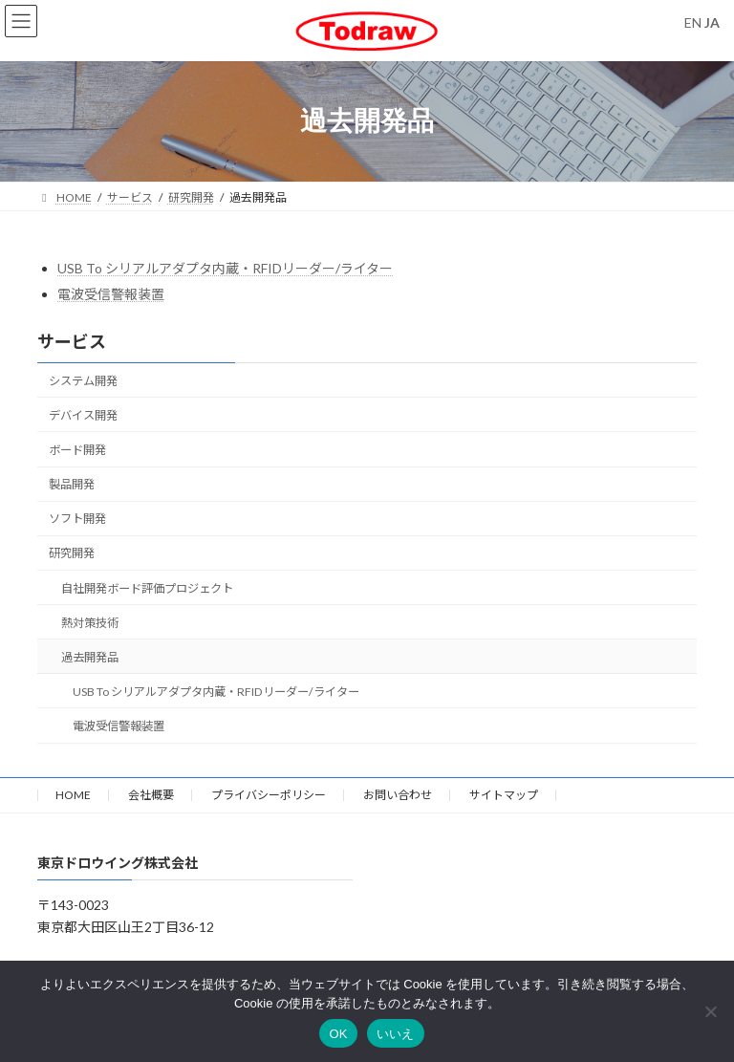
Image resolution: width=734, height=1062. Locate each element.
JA (712, 22)
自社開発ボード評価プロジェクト (147, 588)
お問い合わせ (397, 795)
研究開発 (72, 553)
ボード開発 (77, 450)
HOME (73, 795)
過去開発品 (90, 657)
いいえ (396, 1034)
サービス (71, 341)
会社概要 (151, 795)
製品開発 (72, 484)
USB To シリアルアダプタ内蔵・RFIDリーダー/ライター (225, 268)
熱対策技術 (90, 623)
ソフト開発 (77, 518)
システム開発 (83, 381)
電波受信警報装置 (110, 294)
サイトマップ (503, 795)
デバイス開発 (83, 415)
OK (338, 1034)
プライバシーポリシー (268, 795)
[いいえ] (710, 1011)
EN (693, 22)
